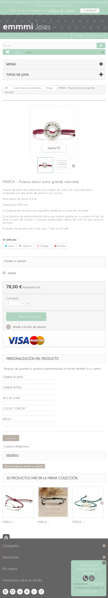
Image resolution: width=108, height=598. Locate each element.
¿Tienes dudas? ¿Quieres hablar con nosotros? (88, 568)
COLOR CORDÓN (14, 408)
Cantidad (12, 298)
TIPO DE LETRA (12, 398)
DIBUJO (7, 419)
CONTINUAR (90, 10)
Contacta (79, 35)
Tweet (9, 245)
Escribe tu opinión (15, 261)
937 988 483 (96, 583)
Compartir (25, 245)
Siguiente (73, 165)
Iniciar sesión (96, 35)
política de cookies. (62, 10)
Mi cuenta (10, 568)
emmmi (18, 26)
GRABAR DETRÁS (12, 387)
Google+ (43, 245)
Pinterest (60, 245)
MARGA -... (9, 521)
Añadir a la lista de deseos (29, 326)
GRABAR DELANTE (14, 377)
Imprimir (12, 273)
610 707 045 (89, 591)
